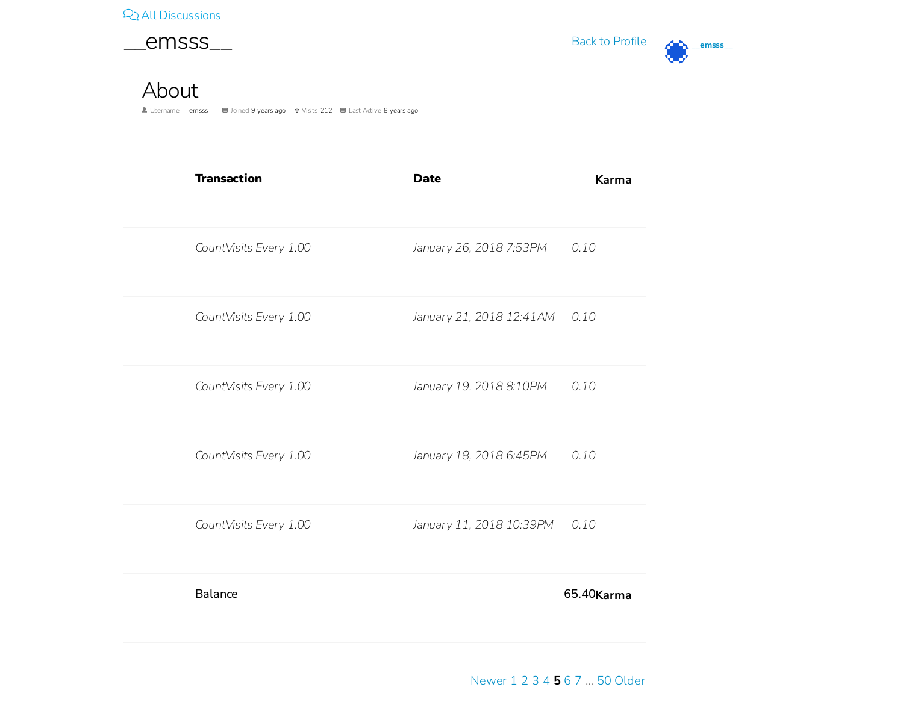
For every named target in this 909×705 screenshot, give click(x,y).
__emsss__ (712, 45)
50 (604, 680)
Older (629, 680)
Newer (488, 680)
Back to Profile (609, 41)
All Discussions (172, 15)
